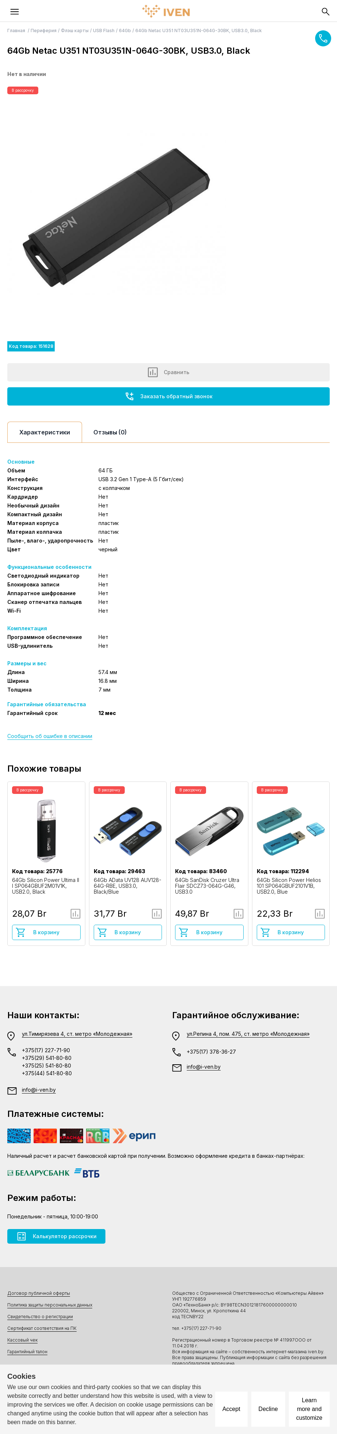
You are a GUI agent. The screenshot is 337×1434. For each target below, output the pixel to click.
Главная (16, 30)
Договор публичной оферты (38, 1293)
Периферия (44, 30)
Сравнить (168, 372)
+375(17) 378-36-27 (211, 1052)
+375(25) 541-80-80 (46, 1065)
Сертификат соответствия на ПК (42, 1328)
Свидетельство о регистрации (40, 1316)
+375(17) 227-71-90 (46, 1050)
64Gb (125, 30)
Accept (231, 1409)
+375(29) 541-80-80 (46, 1058)
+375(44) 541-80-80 (47, 1073)
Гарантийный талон (27, 1351)
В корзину (37, 932)
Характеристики (44, 432)
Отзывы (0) (110, 432)
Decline (268, 1409)
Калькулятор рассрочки (56, 1236)
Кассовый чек (22, 1340)
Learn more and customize (309, 1409)
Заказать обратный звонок (168, 396)
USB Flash (104, 30)
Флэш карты (75, 30)
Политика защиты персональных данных (49, 1305)
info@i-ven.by (39, 1090)
